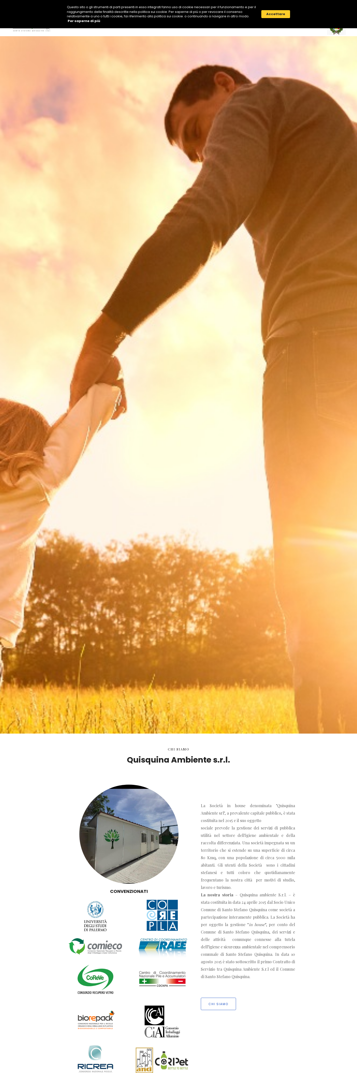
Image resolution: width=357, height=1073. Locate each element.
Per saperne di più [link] (84, 21)
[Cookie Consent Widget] (178, 14)
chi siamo (218, 1004)
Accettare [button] (275, 14)
